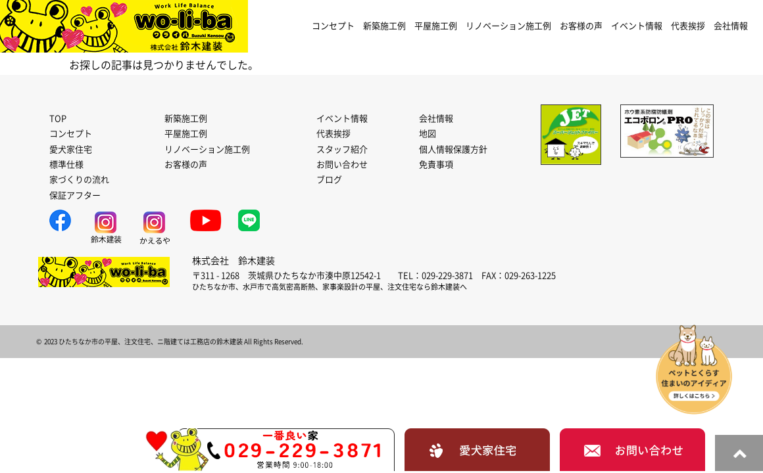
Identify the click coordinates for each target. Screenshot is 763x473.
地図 (427, 133)
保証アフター (75, 195)
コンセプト (333, 26)
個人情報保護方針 (453, 149)
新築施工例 (384, 26)
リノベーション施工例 (508, 26)
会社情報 (731, 26)
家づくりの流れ (79, 179)
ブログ (329, 179)
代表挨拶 (688, 26)
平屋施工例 (435, 26)
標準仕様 (66, 164)
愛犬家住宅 (70, 149)
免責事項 (436, 164)
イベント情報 (636, 26)
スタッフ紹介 (342, 149)
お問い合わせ (342, 164)
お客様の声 (581, 26)
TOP (57, 118)
